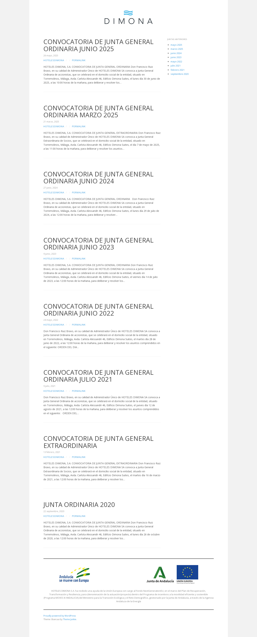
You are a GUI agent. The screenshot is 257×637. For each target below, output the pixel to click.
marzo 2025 (177, 48)
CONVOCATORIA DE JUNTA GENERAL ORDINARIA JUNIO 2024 (98, 178)
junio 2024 (176, 53)
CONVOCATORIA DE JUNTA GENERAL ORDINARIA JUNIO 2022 (98, 310)
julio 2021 (176, 65)
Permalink (79, 60)
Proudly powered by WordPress (59, 615)
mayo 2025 (176, 44)
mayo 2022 (176, 61)
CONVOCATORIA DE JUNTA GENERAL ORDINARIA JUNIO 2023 (98, 244)
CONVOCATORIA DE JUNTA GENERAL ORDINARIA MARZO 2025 (98, 111)
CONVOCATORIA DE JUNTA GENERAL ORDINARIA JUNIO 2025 (98, 45)
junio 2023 (176, 57)
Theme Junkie (69, 619)
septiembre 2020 (180, 74)
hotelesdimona (53, 60)
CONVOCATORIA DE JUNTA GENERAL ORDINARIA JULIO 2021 (98, 376)
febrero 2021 (177, 69)
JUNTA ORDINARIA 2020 (79, 504)
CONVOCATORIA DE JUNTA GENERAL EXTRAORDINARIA (98, 442)
